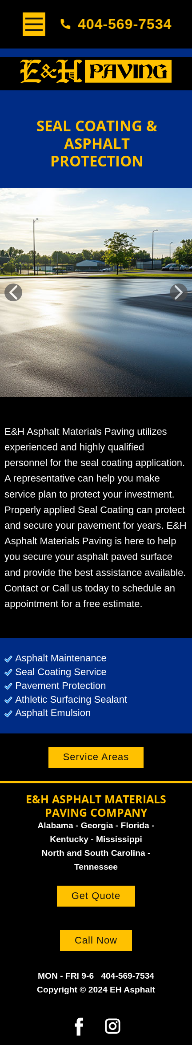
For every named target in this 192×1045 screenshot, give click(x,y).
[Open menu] (34, 24)
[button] (13, 292)
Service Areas (96, 756)
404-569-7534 (119, 24)
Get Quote (96, 895)
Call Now (96, 940)
